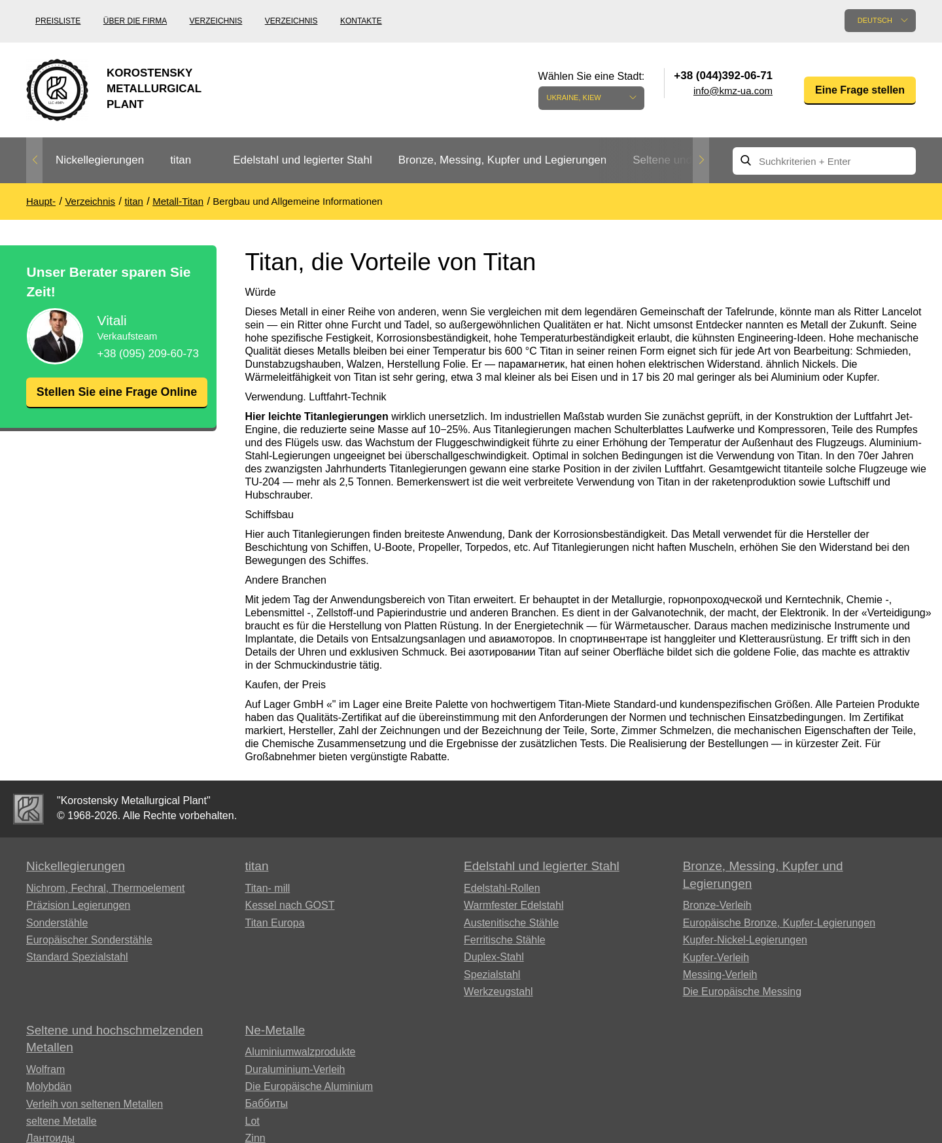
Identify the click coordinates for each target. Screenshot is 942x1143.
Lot (252, 1121)
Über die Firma (135, 21)
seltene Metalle (61, 1121)
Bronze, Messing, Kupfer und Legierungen (502, 160)
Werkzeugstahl (498, 991)
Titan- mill (267, 888)
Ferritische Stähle (505, 939)
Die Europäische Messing (742, 991)
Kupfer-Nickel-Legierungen (745, 939)
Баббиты (266, 1103)
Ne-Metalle (275, 1030)
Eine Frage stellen (860, 90)
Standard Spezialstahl (77, 956)
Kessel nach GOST (290, 905)
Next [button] (701, 160)
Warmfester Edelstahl (513, 905)
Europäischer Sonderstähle (89, 939)
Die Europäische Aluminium (309, 1086)
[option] (100, 160)
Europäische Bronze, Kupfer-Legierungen (779, 922)
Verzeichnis (216, 21)
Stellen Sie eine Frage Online (116, 400)
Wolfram (45, 1069)
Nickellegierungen (100, 160)
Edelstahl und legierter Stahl (302, 160)
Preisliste (57, 21)
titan (180, 160)
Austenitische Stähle (511, 922)
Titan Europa (275, 922)
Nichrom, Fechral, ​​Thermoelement (105, 888)
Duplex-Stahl (494, 956)
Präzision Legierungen (78, 905)
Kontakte (361, 21)
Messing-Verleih (720, 974)
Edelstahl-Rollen (502, 888)
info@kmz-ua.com (733, 90)
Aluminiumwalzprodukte (300, 1051)
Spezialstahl (492, 974)
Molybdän (48, 1086)
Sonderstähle (57, 922)
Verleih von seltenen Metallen (94, 1104)
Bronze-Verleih (717, 905)
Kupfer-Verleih (716, 957)
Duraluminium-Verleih (295, 1069)
